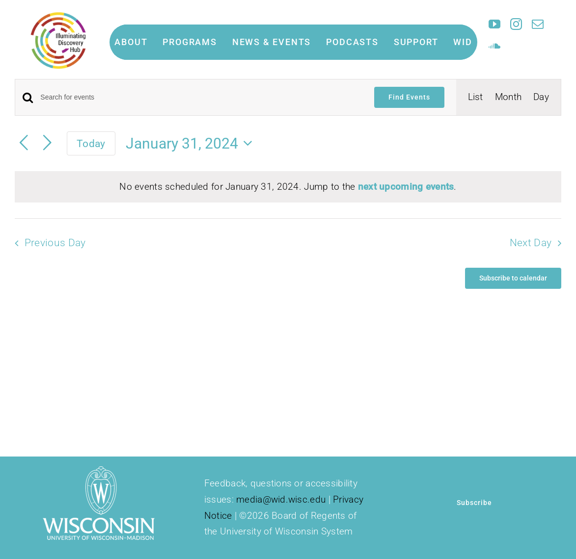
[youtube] (494, 24)
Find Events (409, 97)
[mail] (538, 24)
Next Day (531, 243)
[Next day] (47, 143)
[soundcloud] (494, 45)
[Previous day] (23, 143)
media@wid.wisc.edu (281, 499)
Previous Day (55, 243)
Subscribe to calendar (513, 278)
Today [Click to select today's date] (91, 143)
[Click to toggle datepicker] (192, 143)
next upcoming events (406, 186)
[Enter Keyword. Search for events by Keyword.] (201, 97)
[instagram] (516, 24)
